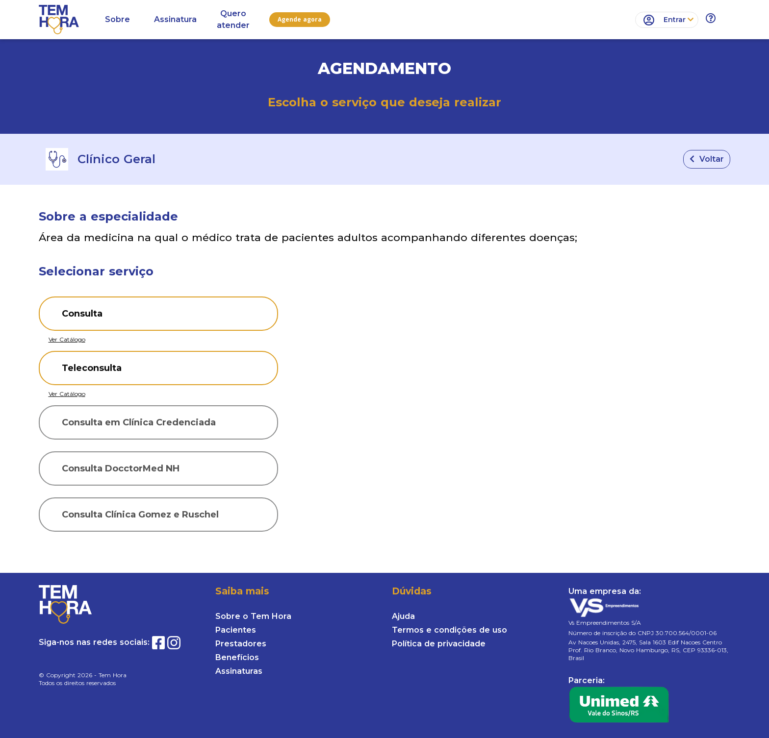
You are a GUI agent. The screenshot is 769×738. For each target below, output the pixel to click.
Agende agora (300, 19)
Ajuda (403, 616)
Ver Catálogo (67, 339)
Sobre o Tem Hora (253, 616)
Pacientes (235, 630)
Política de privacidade (439, 643)
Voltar (707, 159)
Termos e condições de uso (449, 630)
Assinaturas (238, 671)
